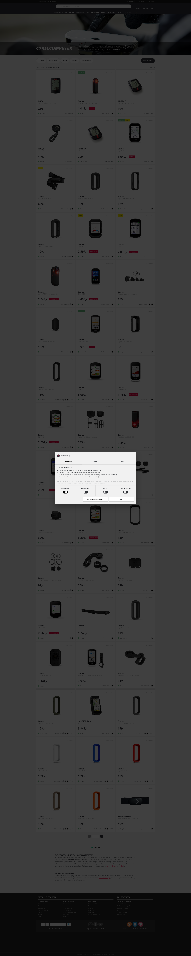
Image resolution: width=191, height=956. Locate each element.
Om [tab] (122, 461)
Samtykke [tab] (68, 461)
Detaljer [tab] (95, 461)
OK (121, 499)
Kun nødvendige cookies (95, 499)
